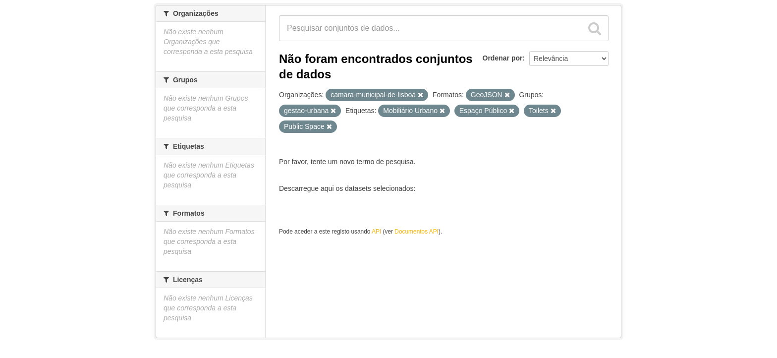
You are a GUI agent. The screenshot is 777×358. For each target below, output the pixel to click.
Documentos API (416, 231)
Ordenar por (503, 58)
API (376, 231)
